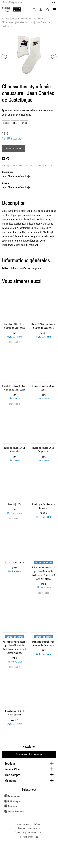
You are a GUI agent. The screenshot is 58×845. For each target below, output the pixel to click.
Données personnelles (28, 828)
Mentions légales (24, 824)
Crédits (37, 824)
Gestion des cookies (29, 836)
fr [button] (52, 2)
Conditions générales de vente (28, 832)
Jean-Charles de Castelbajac (16, 176)
